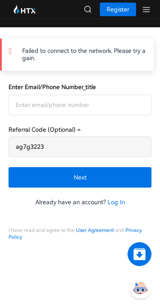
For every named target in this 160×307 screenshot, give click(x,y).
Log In (116, 202)
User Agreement (95, 230)
